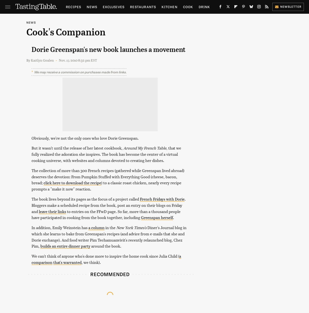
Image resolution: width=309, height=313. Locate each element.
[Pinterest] (243, 7)
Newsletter (288, 7)
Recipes (73, 6)
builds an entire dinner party (65, 246)
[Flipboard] (236, 7)
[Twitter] (228, 7)
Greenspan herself (157, 217)
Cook (188, 6)
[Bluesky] (251, 7)
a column (96, 227)
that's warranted (67, 262)
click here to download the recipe (72, 182)
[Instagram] (259, 7)
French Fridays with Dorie (162, 199)
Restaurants (143, 6)
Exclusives (113, 6)
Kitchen (169, 6)
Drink (204, 6)
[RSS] (267, 7)
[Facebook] (220, 7)
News (92, 6)
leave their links (52, 211)
